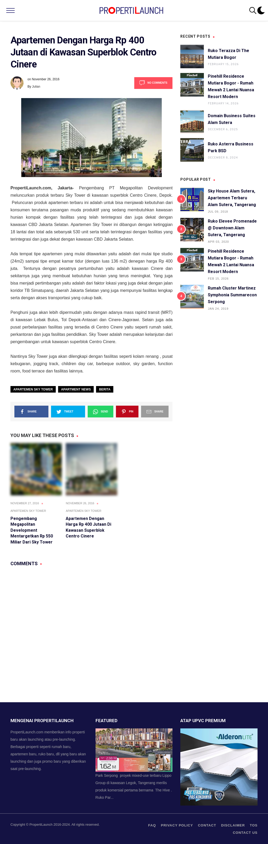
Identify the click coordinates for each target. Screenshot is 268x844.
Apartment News (76, 389)
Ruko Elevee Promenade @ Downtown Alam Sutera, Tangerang (232, 228)
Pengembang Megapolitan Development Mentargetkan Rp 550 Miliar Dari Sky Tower (31, 530)
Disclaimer (233, 825)
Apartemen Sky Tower (33, 389)
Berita (104, 389)
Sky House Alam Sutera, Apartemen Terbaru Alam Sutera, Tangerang (232, 198)
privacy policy (177, 825)
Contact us (245, 833)
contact (207, 825)
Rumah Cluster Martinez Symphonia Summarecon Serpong (232, 295)
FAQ (152, 825)
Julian (36, 86)
